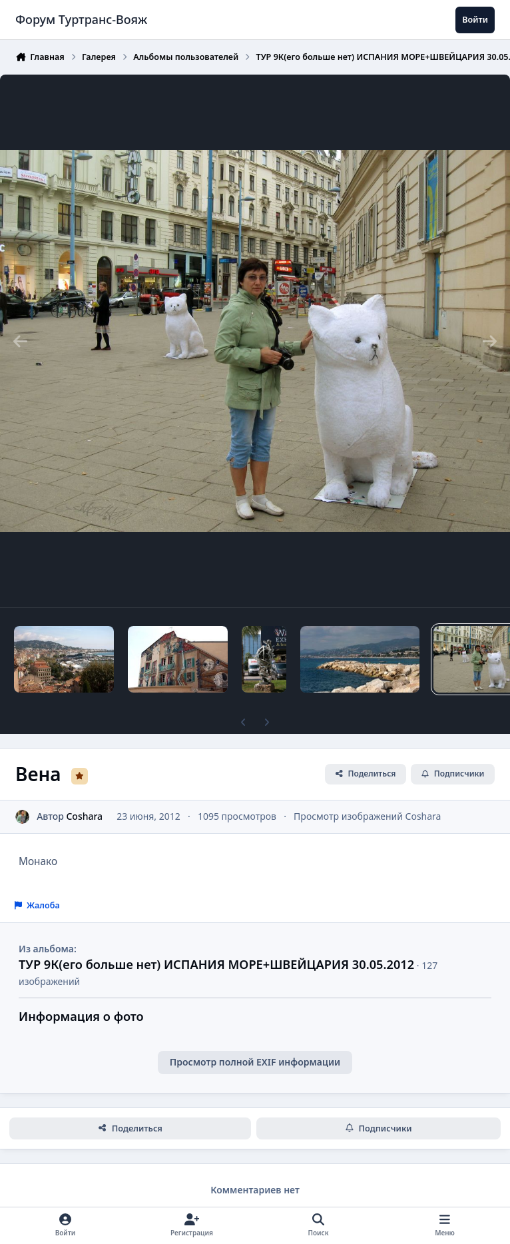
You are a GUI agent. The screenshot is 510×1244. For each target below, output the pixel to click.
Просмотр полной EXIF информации (255, 1062)
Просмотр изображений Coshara (367, 816)
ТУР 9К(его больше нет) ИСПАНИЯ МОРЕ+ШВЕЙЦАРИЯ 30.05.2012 (216, 964)
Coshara (84, 816)
